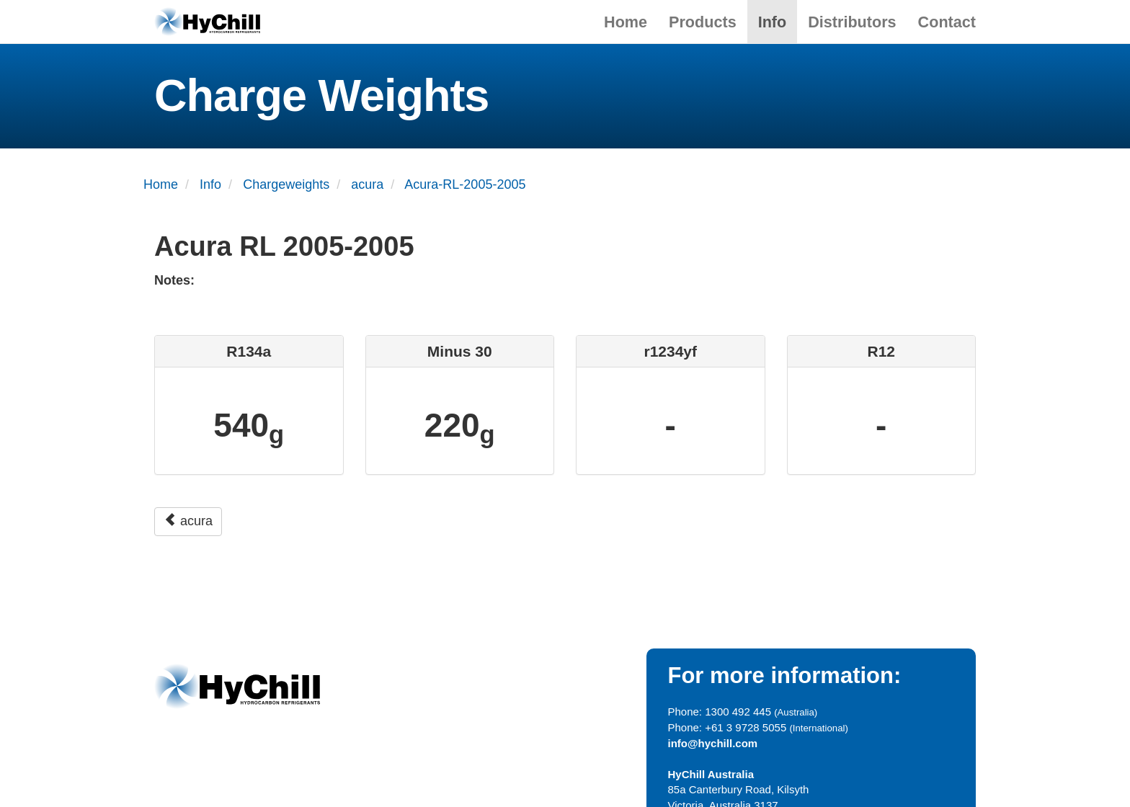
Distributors (852, 22)
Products (703, 22)
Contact (947, 22)
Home (625, 22)
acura (188, 520)
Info (772, 22)
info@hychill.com (713, 743)
